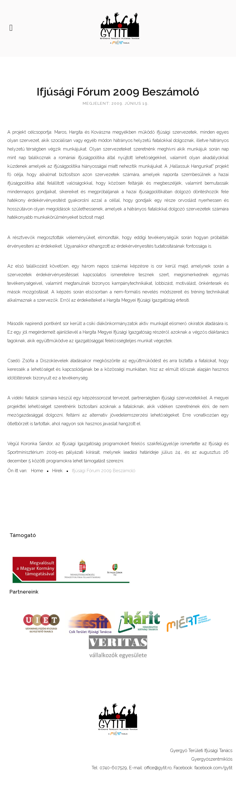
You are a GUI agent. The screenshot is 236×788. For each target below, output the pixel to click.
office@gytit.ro (157, 767)
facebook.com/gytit (213, 767)
